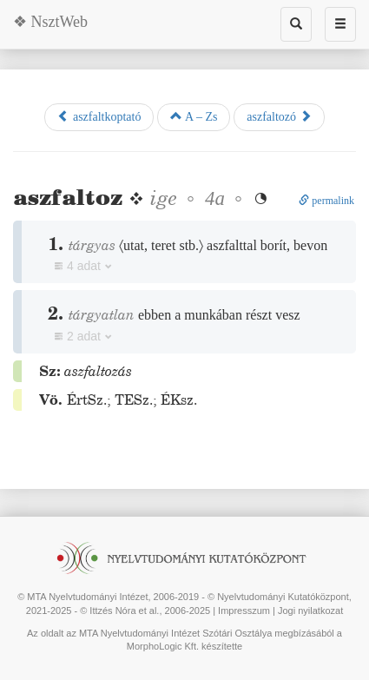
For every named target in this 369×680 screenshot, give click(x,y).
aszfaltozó (279, 116)
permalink (326, 201)
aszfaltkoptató (99, 116)
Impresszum (244, 610)
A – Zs (193, 116)
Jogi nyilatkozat (310, 610)
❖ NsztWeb (50, 21)
